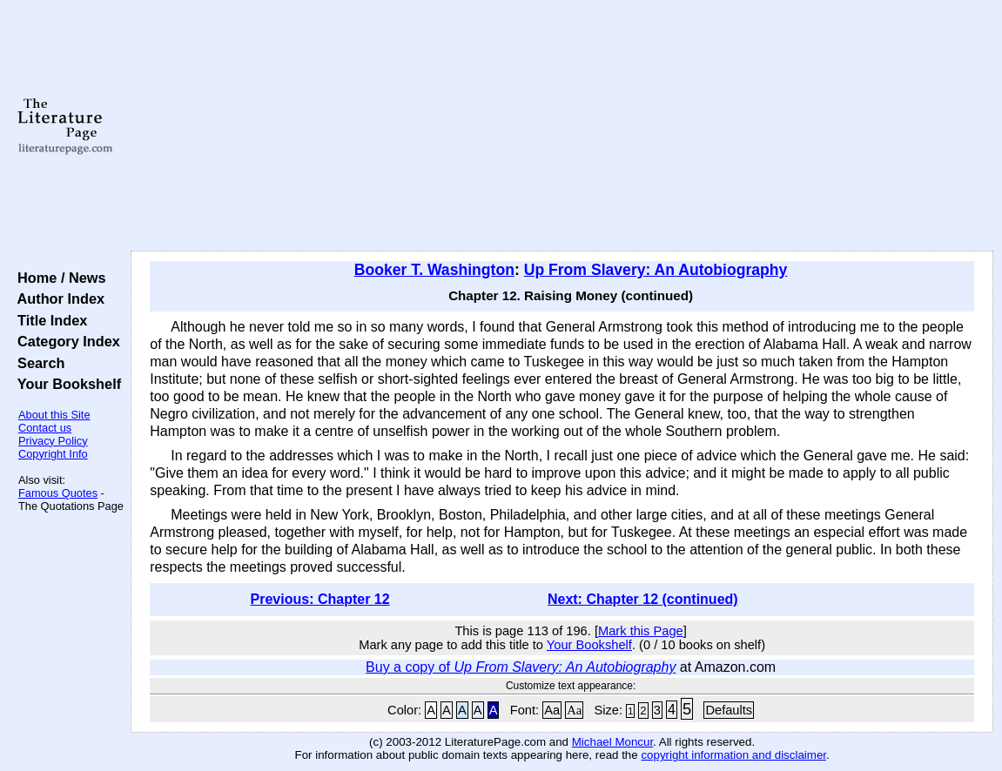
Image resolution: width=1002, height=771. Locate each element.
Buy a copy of (521, 667)
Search (37, 363)
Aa (552, 710)
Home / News (58, 277)
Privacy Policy (53, 440)
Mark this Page (640, 631)
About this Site (54, 414)
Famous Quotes (58, 492)
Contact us (44, 427)
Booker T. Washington (434, 269)
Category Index (65, 341)
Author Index (57, 298)
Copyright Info (53, 453)
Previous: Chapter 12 (320, 599)
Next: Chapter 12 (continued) (643, 599)
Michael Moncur (612, 741)
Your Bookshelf (65, 384)
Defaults (728, 710)
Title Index (48, 320)
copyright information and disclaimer (733, 754)
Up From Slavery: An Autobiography (656, 269)
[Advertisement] (562, 126)
